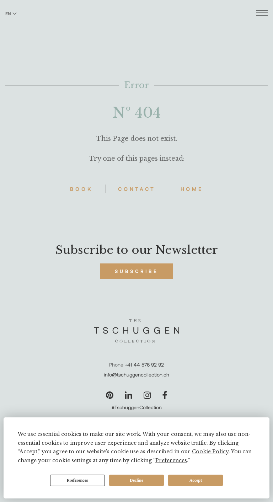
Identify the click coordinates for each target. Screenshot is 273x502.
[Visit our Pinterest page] (109, 395)
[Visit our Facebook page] (164, 395)
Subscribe (136, 271)
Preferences (77, 480)
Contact (136, 189)
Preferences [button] (171, 460)
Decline (136, 480)
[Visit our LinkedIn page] (128, 395)
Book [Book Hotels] (81, 189)
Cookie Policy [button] (210, 451)
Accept (195, 480)
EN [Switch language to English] (11, 13)
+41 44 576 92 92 (144, 365)
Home (192, 189)
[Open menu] (262, 13)
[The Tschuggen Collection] (137, 24)
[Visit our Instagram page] (147, 395)
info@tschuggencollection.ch (136, 375)
